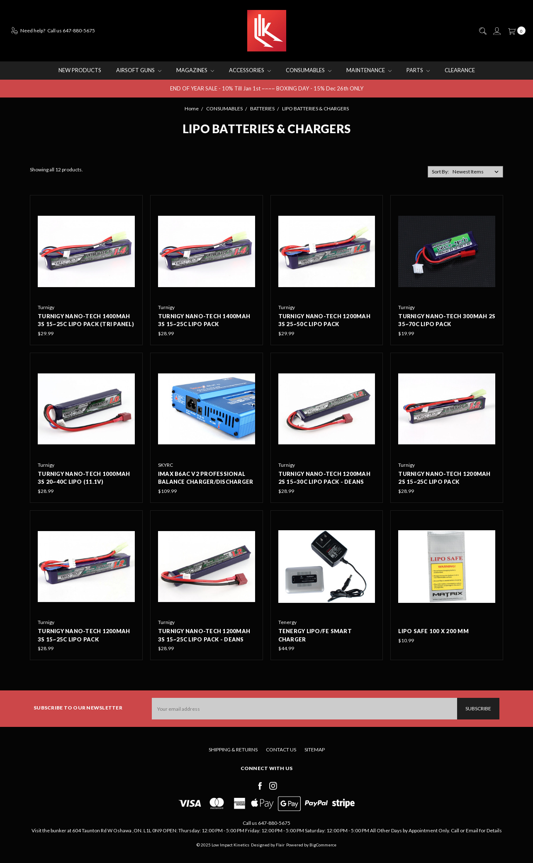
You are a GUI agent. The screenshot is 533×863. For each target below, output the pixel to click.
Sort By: (440, 171)
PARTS (418, 70)
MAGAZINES (195, 70)
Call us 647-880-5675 (266, 823)
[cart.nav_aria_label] (515, 31)
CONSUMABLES (308, 70)
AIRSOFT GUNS (138, 70)
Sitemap (314, 749)
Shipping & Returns (233, 749)
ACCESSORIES (250, 70)
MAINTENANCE (369, 70)
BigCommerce (322, 844)
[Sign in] (496, 31)
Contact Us (281, 749)
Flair (280, 844)
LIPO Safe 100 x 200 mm (433, 631)
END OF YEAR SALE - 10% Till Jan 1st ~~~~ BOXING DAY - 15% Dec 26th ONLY (266, 88)
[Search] (482, 31)
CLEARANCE (460, 70)
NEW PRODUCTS (79, 70)
